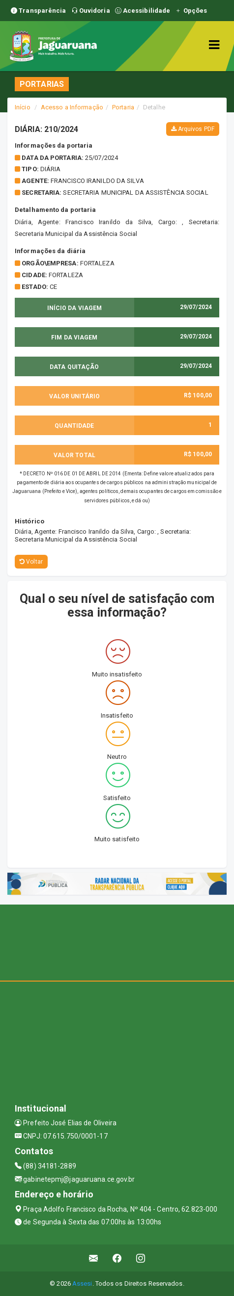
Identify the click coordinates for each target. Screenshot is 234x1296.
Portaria (123, 107)
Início (22, 107)
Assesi (82, 1283)
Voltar (31, 561)
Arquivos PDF (192, 129)
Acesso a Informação (72, 107)
